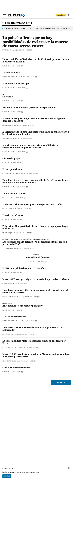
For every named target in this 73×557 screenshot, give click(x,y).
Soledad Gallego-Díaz (9, 347)
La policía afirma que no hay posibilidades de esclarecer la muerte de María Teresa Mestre (35, 41)
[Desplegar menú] (4, 15)
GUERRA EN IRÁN (20, 28)
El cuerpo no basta (12, 170)
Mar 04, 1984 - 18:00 (24, 50)
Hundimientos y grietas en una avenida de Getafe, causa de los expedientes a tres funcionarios (35, 181)
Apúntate (6, 476)
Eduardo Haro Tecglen (10, 173)
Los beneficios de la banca (36, 258)
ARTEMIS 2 (30, 28)
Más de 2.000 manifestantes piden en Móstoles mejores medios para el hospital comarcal (35, 355)
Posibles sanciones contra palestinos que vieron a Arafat (32, 205)
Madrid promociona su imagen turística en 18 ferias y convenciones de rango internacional (30, 146)
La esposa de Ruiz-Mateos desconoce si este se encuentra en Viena (34, 342)
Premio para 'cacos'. (13, 216)
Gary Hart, (8, 97)
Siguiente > (61, 382)
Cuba (36, 28)
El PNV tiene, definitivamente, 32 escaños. (24, 269)
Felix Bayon (6, 233)
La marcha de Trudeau (14, 194)
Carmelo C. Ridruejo (9, 297)
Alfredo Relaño (7, 334)
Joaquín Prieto (7, 248)
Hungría (64, 28)
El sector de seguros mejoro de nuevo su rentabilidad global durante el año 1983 (33, 120)
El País (4, 66)
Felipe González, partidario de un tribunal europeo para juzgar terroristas (35, 227)
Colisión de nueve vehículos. (16, 368)
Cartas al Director (8, 77)
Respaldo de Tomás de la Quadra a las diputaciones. (29, 108)
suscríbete (61, 15)
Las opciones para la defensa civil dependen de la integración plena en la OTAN (34, 243)
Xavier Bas (5, 50)
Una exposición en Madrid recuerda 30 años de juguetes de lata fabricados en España (35, 60)
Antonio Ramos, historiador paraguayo (23, 306)
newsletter (7, 468)
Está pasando (8, 28)
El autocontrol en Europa (15, 84)
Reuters (5, 209)
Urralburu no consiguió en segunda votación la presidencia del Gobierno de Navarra (35, 291)
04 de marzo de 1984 (17, 23)
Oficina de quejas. (11, 159)
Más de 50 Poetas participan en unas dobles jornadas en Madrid (35, 279)
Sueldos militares (11, 73)
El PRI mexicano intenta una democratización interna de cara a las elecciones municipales (35, 133)
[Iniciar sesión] (69, 15)
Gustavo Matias (7, 125)
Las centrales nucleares (14, 317)
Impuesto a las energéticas (49, 28)
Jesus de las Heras (8, 361)
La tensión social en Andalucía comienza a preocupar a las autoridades (33, 329)
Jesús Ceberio (7, 138)
